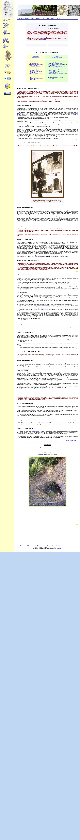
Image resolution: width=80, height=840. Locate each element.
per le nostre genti (31, 388)
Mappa (32, 18)
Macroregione (6, 37)
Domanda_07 (20, 393)
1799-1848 (5, 20)
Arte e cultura (6, 46)
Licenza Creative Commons (56, 447)
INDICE (37, 52)
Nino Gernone (6, 41)
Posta (43, 18)
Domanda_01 (20, 88)
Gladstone (5, 29)
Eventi (4, 47)
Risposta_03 (20, 239)
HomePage (19, 18)
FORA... (58, 18)
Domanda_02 (20, 142)
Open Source (20, 545)
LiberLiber (58, 545)
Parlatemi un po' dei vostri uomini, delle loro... (36, 69)
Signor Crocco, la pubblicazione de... (34, 62)
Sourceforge (42, 545)
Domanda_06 (20, 351)
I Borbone (5, 25)
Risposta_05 (20, 332)
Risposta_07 (20, 403)
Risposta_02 (20, 207)
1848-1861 (5, 22)
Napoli (4, 32)
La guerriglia (6, 24)
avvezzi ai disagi (37, 288)
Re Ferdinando (41, 339)
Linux (32, 545)
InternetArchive (50, 545)
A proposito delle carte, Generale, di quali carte (35, 67)
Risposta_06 (20, 360)
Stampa (5, 40)
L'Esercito (5, 26)
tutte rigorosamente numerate (42, 35)
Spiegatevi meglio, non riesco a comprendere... (37, 74)
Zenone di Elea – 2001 (71, 440)
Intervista (36, 28)
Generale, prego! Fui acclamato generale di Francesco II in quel (56, 62)
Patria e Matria (6, 33)
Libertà (37, 297)
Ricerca (38, 18)
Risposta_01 (20, 105)
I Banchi (5, 30)
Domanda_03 (20, 226)
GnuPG (4, 48)
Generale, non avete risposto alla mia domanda (36, 65)
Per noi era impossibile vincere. (56, 76)
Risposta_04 (20, 274)
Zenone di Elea (6, 42)
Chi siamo (27, 18)
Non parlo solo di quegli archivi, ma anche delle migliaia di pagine (57, 67)
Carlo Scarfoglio (35, 431)
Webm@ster (59, 548)
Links (48, 18)
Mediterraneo (6, 38)
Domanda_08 (20, 420)
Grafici (4, 45)
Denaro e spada (6, 19)
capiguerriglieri (44, 309)
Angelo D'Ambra (6, 44)
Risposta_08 (20, 428)
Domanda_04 (20, 260)
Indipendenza (6, 34)
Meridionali (5, 39)
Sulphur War (6, 27)
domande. (43, 39)
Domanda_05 (20, 324)
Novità (52, 18)
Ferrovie (5, 31)
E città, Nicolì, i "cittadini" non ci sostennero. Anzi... (56, 72)
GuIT (36, 545)
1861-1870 (5, 23)
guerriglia (60, 124)
